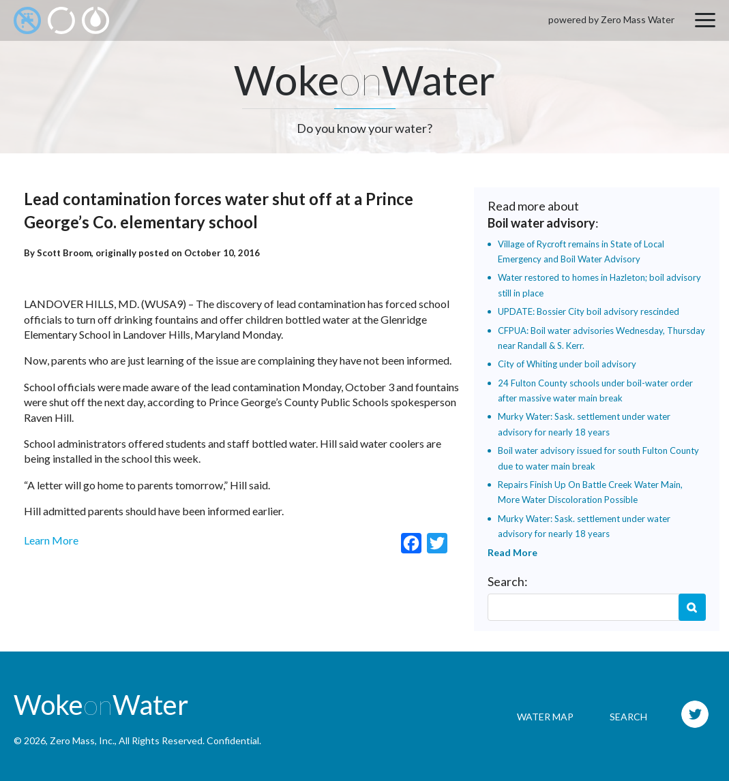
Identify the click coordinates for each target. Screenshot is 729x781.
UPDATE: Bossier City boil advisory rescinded (588, 311)
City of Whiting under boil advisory (567, 363)
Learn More (51, 540)
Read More (512, 552)
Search (692, 607)
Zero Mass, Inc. (82, 740)
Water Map (545, 716)
